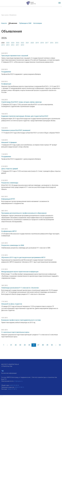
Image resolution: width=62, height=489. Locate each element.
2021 (27, 43)
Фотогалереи (37, 23)
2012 (12, 45)
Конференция (6, 84)
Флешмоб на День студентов (11, 304)
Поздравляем (6, 72)
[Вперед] (55, 345)
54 (60, 345)
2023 (17, 43)
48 (43, 345)
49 (47, 345)
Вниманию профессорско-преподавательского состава (21, 320)
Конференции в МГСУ (9, 231)
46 (34, 345)
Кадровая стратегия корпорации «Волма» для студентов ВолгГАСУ (24, 116)
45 (29, 345)
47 (38, 345)
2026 (3, 43)
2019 (37, 43)
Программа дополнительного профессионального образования (23, 213)
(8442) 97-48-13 (19, 387)
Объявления (13, 23)
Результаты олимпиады (9, 183)
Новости (4, 23)
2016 (51, 43)
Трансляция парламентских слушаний (14, 55)
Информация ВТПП (8, 199)
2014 (3, 45)
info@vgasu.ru (18, 381)
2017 (46, 43)
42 (15, 345)
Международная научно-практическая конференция (19, 272)
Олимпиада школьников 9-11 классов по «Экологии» (20, 288)
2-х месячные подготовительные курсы (15, 332)
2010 (22, 45)
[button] (1, 396)
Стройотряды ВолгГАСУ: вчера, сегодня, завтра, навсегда (21, 102)
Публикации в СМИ (25, 23)
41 (11, 345)
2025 (7, 43)
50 (52, 345)
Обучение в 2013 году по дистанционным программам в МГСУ (23, 257)
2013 (7, 45)
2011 (17, 45)
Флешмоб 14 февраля (9, 142)
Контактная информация (9, 373)
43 (20, 345)
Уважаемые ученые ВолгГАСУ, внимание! (15, 130)
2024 (12, 43)
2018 (42, 43)
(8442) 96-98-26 (14, 385)
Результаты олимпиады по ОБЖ (12, 245)
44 (25, 345)
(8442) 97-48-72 (12, 389)
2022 (22, 43)
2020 (32, 43)
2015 (56, 43)
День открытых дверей (9, 169)
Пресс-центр (4, 15)
